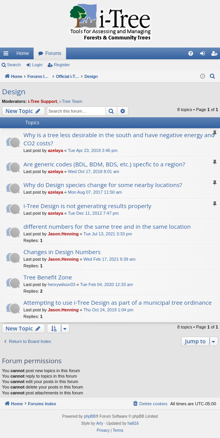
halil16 (133, 423)
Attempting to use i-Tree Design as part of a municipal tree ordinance (117, 302)
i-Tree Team (70, 101)
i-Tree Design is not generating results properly (87, 206)
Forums (53, 53)
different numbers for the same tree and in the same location (107, 226)
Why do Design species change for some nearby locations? (102, 185)
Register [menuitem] (216, 55)
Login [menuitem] (204, 55)
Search (14, 64)
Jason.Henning (63, 233)
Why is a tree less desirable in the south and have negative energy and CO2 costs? (119, 139)
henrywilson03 (61, 284)
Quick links (7, 55)
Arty (99, 423)
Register (62, 64)
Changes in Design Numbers (61, 252)
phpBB (90, 416)
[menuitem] (191, 53)
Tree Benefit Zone (47, 277)
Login (37, 64)
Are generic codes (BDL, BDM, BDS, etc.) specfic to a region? (104, 164)
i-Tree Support (42, 101)
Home (22, 53)
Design (13, 92)
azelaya (55, 150)
